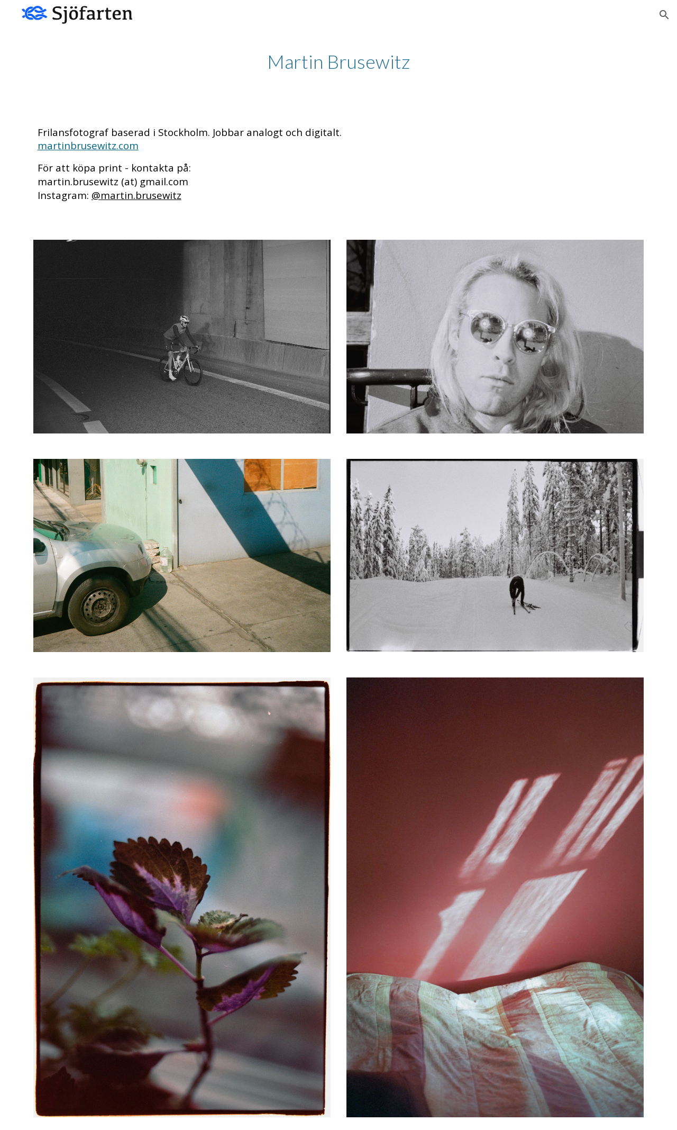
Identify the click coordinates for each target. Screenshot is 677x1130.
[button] (664, 15)
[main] (338, 61)
